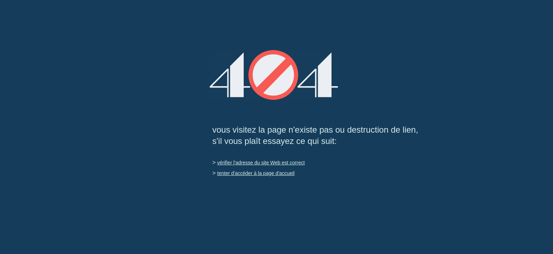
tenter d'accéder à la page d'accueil (255, 173)
